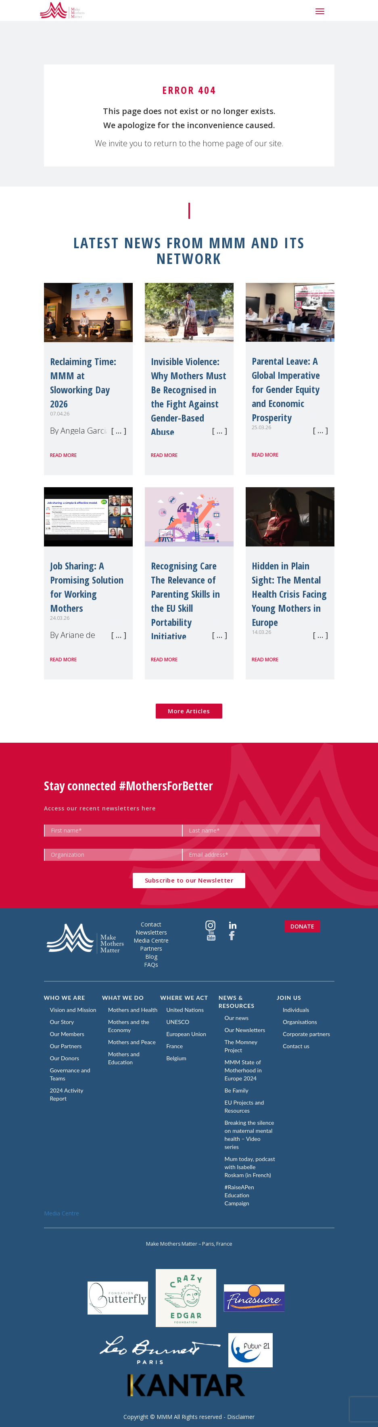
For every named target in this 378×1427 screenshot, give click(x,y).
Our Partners (66, 1046)
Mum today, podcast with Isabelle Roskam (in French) (250, 1166)
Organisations (300, 1021)
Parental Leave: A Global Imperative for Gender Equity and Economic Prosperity (286, 389)
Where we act (184, 997)
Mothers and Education (124, 1058)
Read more (63, 455)
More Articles (189, 711)
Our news (237, 1017)
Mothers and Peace (132, 1042)
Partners (151, 948)
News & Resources (237, 1001)
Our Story (62, 1021)
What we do (123, 997)
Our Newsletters (245, 1029)
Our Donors (64, 1058)
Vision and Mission (73, 1009)
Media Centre (151, 940)
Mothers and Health (133, 1009)
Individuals (296, 1009)
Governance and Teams (70, 1074)
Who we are (65, 997)
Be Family (237, 1090)
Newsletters (151, 932)
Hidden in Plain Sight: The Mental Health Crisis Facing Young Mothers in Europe (289, 594)
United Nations (185, 1009)
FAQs (151, 964)
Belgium (176, 1058)
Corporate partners (306, 1033)
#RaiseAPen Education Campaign (239, 1195)
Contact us (296, 1046)
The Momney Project (241, 1046)
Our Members (67, 1033)
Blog (151, 956)
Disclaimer (241, 1417)
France (174, 1046)
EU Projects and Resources (244, 1106)
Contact (151, 924)
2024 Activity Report (67, 1094)
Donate (302, 926)
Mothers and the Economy (128, 1025)
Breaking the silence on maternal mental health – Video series (249, 1134)
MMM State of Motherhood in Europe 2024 (243, 1070)
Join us (289, 997)
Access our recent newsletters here (100, 808)
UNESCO (177, 1021)
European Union (186, 1033)
